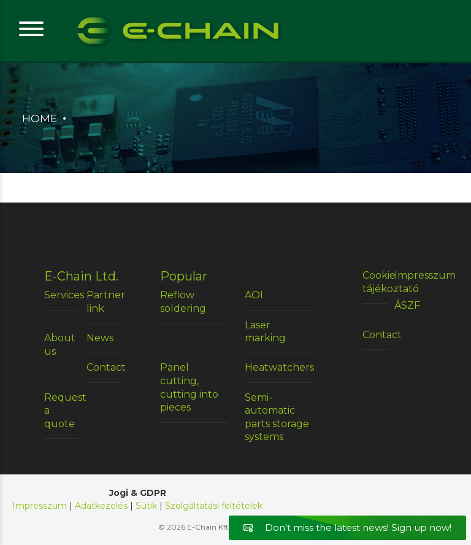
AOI (254, 295)
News (99, 338)
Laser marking (265, 331)
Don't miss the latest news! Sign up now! (347, 527)
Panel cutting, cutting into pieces (189, 387)
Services (61, 295)
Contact (103, 367)
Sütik (146, 505)
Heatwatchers (278, 367)
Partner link (103, 301)
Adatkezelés (101, 505)
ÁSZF (406, 305)
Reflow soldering (183, 301)
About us (59, 344)
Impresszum (406, 275)
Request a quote (61, 411)
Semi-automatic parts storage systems (277, 417)
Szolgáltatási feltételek (213, 505)
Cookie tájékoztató (375, 282)
